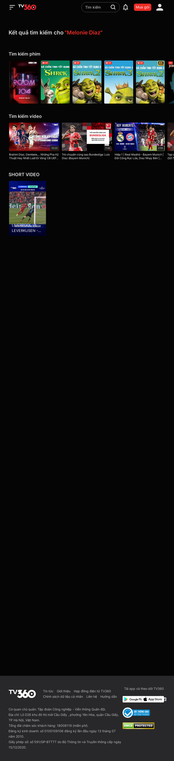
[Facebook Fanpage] (163, 699)
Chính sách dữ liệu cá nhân (63, 696)
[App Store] (150, 699)
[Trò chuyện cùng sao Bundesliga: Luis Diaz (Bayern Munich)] (87, 142)
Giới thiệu (63, 691)
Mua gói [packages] (143, 7)
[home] (27, 7)
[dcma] (138, 727)
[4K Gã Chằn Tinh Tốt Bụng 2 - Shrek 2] (150, 82)
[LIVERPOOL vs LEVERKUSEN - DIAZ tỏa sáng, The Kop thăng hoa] (27, 208)
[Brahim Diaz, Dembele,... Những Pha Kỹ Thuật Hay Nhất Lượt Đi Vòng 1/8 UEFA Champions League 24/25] (34, 142)
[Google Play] (131, 699)
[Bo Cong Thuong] (136, 713)
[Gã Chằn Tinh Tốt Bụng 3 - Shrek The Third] (118, 82)
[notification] (125, 7)
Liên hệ (91, 696)
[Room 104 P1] (23, 82)
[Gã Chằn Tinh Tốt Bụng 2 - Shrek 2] (87, 82)
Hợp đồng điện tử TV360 (92, 691)
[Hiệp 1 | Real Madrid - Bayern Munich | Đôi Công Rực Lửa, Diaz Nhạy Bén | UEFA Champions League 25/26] (140, 142)
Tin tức (48, 691)
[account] (159, 7)
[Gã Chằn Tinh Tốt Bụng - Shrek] (55, 82)
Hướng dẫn (108, 696)
